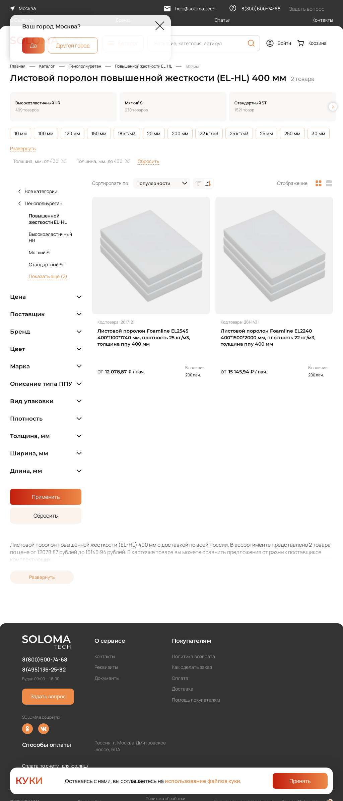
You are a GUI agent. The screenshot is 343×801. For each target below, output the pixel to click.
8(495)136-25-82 (44, 669)
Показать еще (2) (48, 276)
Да (33, 45)
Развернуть (23, 148)
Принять (300, 781)
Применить (46, 497)
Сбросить (148, 161)
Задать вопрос (48, 696)
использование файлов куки (202, 781)
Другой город (73, 45)
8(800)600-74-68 (44, 659)
